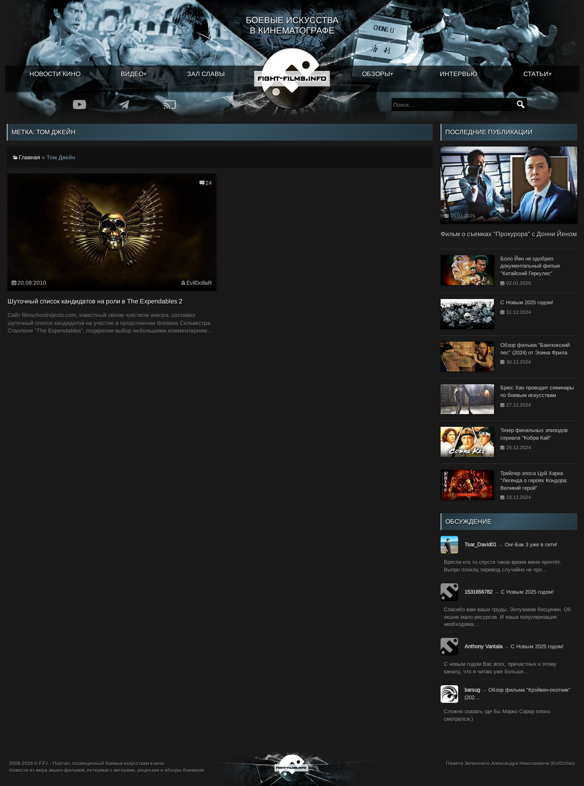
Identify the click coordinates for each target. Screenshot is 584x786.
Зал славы (206, 73)
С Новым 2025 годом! (527, 592)
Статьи (536, 73)
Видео (132, 73)
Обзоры (376, 73)
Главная (29, 157)
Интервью (458, 73)
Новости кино (54, 73)
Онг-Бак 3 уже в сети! (531, 544)
